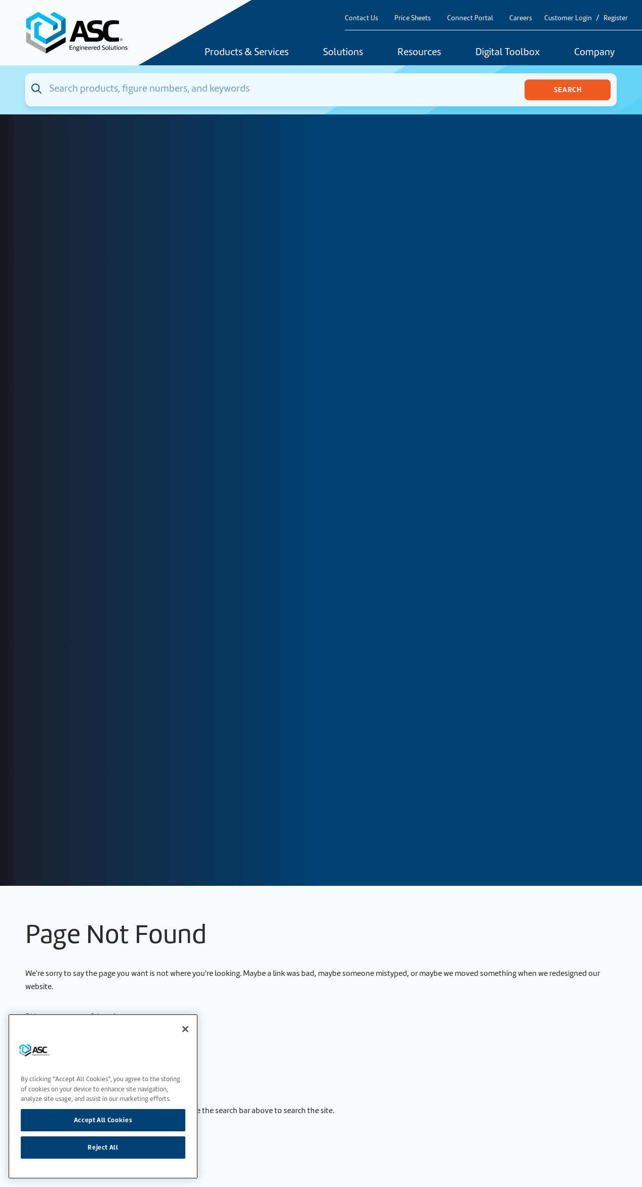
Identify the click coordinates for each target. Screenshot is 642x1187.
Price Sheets (412, 18)
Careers (520, 18)
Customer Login (568, 18)
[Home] (82, 32)
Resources (419, 52)
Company (594, 52)
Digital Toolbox (507, 52)
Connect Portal (470, 18)
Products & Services (247, 52)
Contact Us (361, 18)
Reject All (103, 1147)
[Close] (185, 1029)
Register (616, 18)
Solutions (343, 52)
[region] (103, 1096)
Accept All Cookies (103, 1120)
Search (568, 89)
